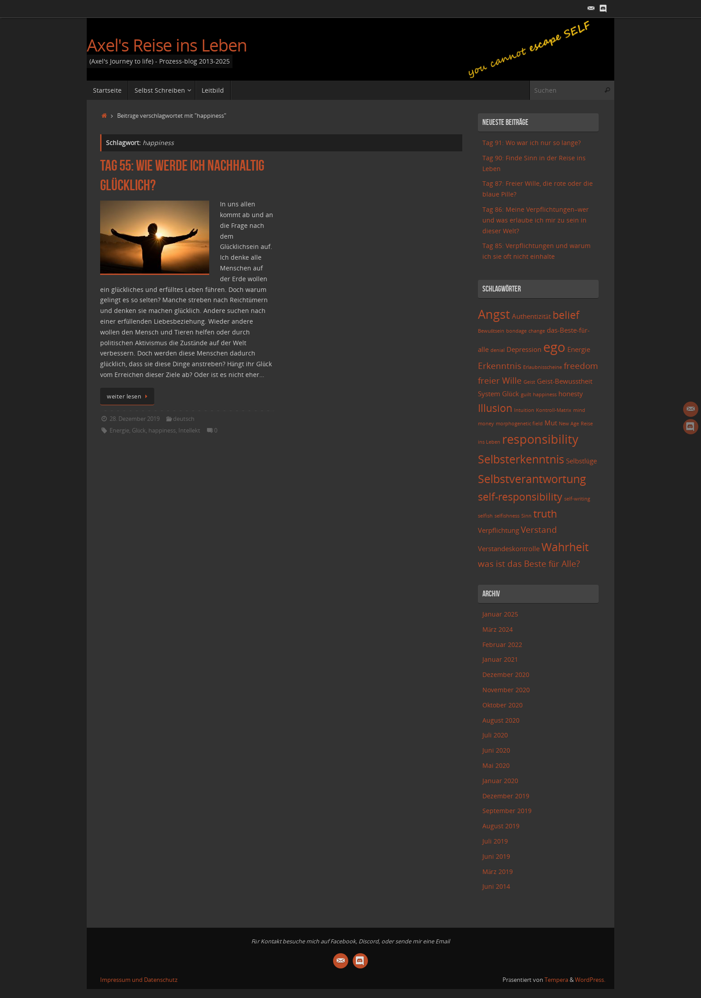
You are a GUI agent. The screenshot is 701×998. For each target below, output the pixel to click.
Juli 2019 (495, 841)
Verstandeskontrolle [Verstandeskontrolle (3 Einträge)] (509, 548)
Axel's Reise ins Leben (167, 45)
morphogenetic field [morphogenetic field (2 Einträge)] (519, 423)
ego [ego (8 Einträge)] (554, 347)
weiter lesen (129, 396)
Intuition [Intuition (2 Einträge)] (524, 410)
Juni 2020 (496, 750)
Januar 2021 (500, 659)
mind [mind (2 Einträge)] (579, 410)
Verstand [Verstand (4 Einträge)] (539, 529)
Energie (119, 430)
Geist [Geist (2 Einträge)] (529, 382)
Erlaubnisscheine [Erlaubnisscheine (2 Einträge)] (542, 367)
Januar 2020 (500, 780)
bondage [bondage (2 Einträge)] (516, 331)
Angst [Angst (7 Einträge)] (494, 314)
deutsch (183, 419)
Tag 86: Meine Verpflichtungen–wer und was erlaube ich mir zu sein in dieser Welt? (535, 220)
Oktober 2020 (502, 705)
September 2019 (507, 810)
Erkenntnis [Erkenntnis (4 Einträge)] (499, 366)
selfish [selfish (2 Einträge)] (485, 516)
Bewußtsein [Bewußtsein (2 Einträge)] (491, 331)
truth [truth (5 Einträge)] (545, 514)
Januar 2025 (500, 614)
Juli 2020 (495, 735)
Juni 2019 (496, 856)
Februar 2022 (502, 644)
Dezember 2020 (505, 674)
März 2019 (497, 871)
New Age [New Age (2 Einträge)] (569, 423)
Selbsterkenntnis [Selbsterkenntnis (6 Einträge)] (521, 459)
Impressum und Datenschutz (138, 980)
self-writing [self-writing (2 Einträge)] (577, 499)
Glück (139, 430)
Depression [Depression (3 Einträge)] (524, 349)
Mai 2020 (496, 765)
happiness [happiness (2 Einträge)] (545, 394)
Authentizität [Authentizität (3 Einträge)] (531, 316)
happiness (162, 430)
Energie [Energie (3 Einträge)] (578, 349)
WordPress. (590, 980)
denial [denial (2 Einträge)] (497, 350)
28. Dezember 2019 (135, 419)
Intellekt (189, 430)
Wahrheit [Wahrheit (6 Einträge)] (565, 546)
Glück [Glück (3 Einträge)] (510, 393)
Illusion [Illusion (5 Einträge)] (495, 408)
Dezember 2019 (505, 796)
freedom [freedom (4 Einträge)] (581, 366)
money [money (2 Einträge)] (486, 423)
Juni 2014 (496, 886)
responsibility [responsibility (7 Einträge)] (540, 439)
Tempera (556, 980)
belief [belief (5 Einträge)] (566, 315)
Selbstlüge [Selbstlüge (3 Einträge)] (581, 461)
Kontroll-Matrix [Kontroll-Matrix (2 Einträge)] (553, 410)
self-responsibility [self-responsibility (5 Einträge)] (520, 497)
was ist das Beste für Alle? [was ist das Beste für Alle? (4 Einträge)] (529, 563)
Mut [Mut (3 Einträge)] (551, 423)
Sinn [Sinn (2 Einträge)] (526, 516)
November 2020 (506, 689)
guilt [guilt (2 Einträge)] (526, 394)
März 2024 (497, 629)
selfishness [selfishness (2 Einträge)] (506, 516)
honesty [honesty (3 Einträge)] (570, 393)
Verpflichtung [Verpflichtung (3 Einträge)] (498, 530)
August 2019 (500, 826)
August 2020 (500, 720)
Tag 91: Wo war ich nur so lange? (531, 142)
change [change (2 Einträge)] (536, 331)
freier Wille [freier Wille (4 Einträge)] (500, 380)
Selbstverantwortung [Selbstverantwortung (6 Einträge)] (532, 478)
